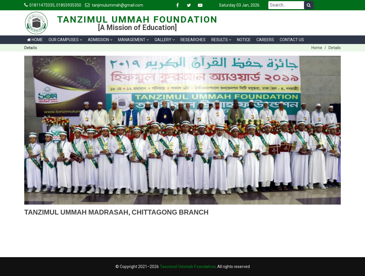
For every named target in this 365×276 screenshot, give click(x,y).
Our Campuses (65, 39)
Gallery (165, 39)
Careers (265, 39)
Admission (100, 39)
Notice (244, 39)
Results (221, 39)
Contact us (292, 39)
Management (133, 39)
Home (35, 39)
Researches (193, 39)
